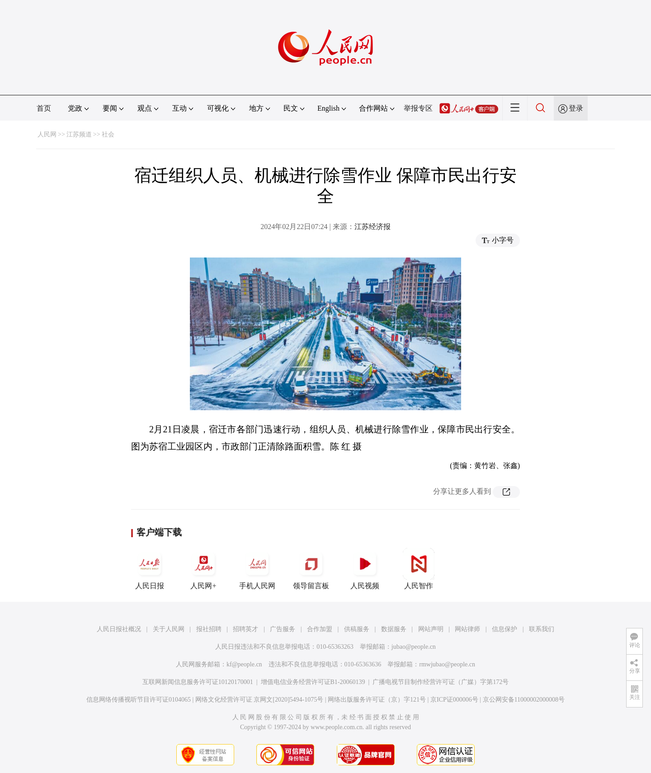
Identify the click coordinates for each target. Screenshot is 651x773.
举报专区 (418, 108)
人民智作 (418, 569)
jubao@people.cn (414, 646)
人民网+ (203, 569)
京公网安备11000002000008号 (524, 699)
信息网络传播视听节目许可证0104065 (138, 699)
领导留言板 (311, 569)
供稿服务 (356, 629)
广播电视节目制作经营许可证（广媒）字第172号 (441, 682)
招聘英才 (245, 629)
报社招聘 (209, 629)
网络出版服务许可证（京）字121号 (377, 699)
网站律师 (467, 629)
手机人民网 (257, 569)
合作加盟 (319, 629)
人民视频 (365, 569)
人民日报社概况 (119, 629)
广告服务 (282, 629)
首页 (44, 108)
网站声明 (430, 629)
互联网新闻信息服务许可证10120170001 (197, 682)
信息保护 (504, 629)
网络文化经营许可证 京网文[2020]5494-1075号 (259, 699)
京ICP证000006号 (454, 699)
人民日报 (149, 569)
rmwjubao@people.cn (447, 664)
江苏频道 (79, 134)
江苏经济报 (372, 226)
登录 (576, 108)
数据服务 (393, 629)
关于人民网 (168, 629)
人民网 (47, 134)
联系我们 (541, 629)
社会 (108, 134)
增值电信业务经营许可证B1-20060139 (313, 682)
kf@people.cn (244, 664)
